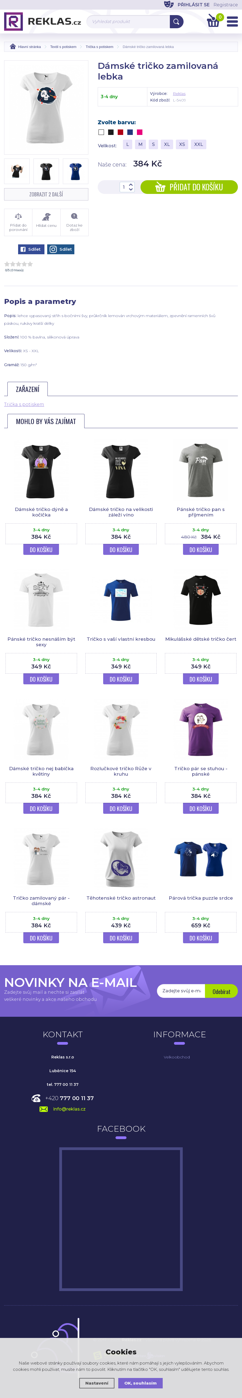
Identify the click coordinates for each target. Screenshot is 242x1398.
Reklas (179, 93)
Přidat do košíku (189, 187)
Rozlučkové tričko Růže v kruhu (120, 771)
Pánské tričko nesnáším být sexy (41, 641)
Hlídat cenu (46, 220)
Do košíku (41, 550)
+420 (69, 1098)
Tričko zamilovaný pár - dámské (41, 900)
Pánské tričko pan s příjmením (201, 512)
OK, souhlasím (140, 1383)
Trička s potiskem (24, 404)
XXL (198, 144)
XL (167, 144)
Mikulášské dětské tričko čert (200, 639)
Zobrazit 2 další (46, 194)
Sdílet (31, 249)
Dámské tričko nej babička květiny (41, 771)
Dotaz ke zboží (74, 222)
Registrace (225, 4)
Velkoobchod (177, 1057)
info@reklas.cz (69, 1109)
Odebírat (221, 991)
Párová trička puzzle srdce (201, 898)
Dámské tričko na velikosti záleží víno (121, 512)
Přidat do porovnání (18, 222)
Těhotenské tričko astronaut (121, 898)
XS (182, 144)
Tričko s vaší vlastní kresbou (121, 639)
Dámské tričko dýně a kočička (41, 512)
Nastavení (96, 1383)
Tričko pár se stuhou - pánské (200, 771)
